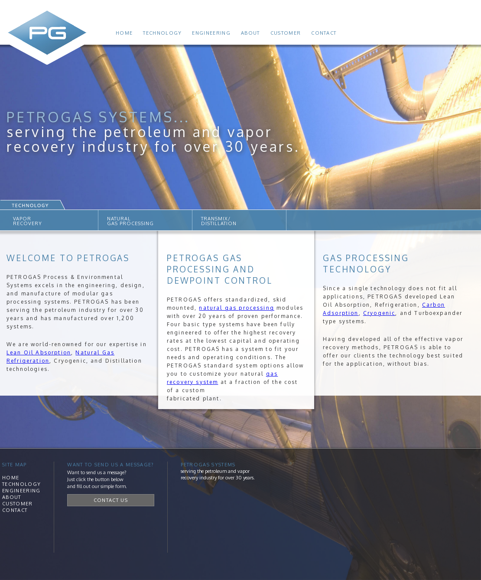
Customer (285, 33)
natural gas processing (236, 308)
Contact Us (111, 500)
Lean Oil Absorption (38, 352)
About (250, 33)
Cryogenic (379, 313)
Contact (323, 33)
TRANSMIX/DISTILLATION (219, 221)
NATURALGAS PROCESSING (130, 221)
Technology (162, 33)
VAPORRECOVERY (27, 221)
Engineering (211, 33)
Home (124, 33)
